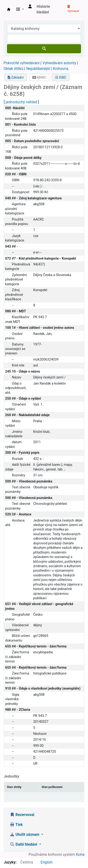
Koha (80, 854)
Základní (16, 77)
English (47, 862)
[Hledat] (44, 48)
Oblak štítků (13, 68)
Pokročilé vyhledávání (21, 63)
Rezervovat (22, 814)
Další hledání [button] (24, 844)
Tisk (16, 824)
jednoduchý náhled (21, 102)
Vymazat (73, 9)
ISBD (60, 77)
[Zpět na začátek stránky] (74, 853)
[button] (20, 9)
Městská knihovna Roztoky (8, 9)
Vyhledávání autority (59, 63)
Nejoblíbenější (38, 68)
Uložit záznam (25, 834)
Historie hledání (43, 9)
